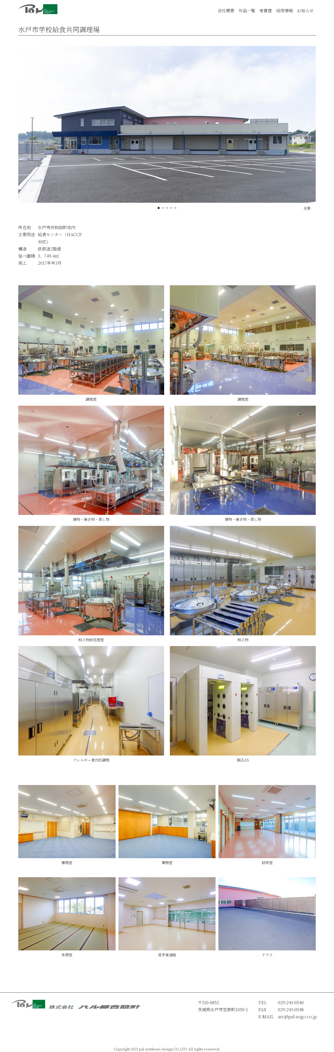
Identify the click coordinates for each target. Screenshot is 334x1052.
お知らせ (305, 11)
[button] (159, 208)
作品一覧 (246, 11)
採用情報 (284, 11)
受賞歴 (265, 11)
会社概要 (226, 11)
